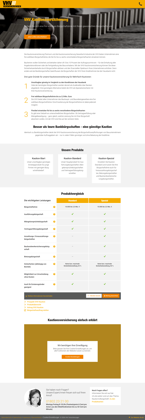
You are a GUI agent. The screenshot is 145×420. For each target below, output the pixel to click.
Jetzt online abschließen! (37, 37)
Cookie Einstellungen (72, 356)
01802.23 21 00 (57, 401)
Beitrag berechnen (111, 296)
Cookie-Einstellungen (51, 417)
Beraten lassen (94, 296)
